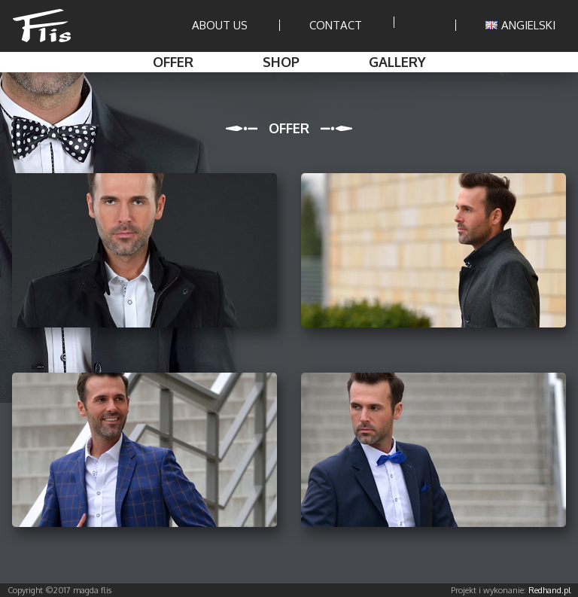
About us (220, 25)
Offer (173, 61)
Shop (281, 61)
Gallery (397, 61)
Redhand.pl (549, 590)
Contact (335, 25)
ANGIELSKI (520, 25)
